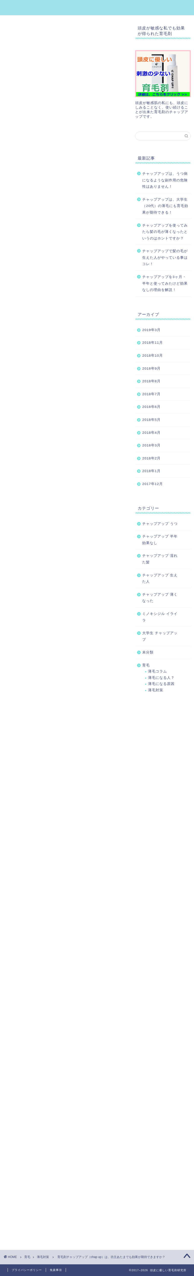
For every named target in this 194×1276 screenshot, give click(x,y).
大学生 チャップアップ (160, 636)
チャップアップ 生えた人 (160, 578)
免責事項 (56, 1269)
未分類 (148, 652)
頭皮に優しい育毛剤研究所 (97, 7)
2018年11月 (152, 342)
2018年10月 (152, 355)
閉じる (72, 229)
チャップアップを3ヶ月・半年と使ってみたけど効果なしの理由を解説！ (165, 283)
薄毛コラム (157, 671)
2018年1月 (151, 471)
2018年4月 (151, 433)
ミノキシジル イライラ (160, 617)
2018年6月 (151, 407)
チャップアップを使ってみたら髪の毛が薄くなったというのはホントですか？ (165, 231)
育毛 (146, 665)
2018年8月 (151, 381)
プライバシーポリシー (27, 1269)
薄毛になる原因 (161, 684)
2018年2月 (151, 458)
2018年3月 (151, 445)
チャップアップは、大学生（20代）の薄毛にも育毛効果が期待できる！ (165, 206)
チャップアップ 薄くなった (160, 598)
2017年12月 (152, 484)
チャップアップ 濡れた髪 (160, 559)
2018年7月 (151, 394)
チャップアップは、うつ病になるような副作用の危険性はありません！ (165, 180)
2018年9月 (151, 368)
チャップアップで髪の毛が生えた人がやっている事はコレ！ (165, 257)
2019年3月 (151, 330)
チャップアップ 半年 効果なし (160, 539)
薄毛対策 (10, 45)
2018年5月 (151, 420)
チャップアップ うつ (160, 524)
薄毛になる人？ (161, 678)
